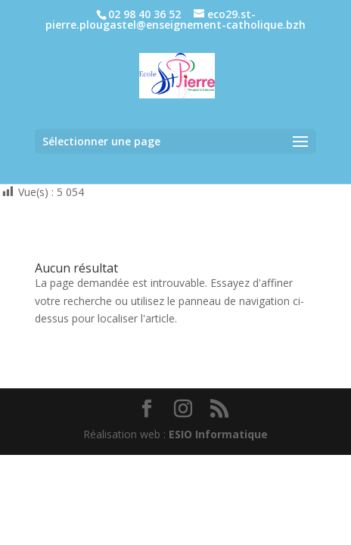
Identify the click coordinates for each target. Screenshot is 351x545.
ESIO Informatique (218, 434)
